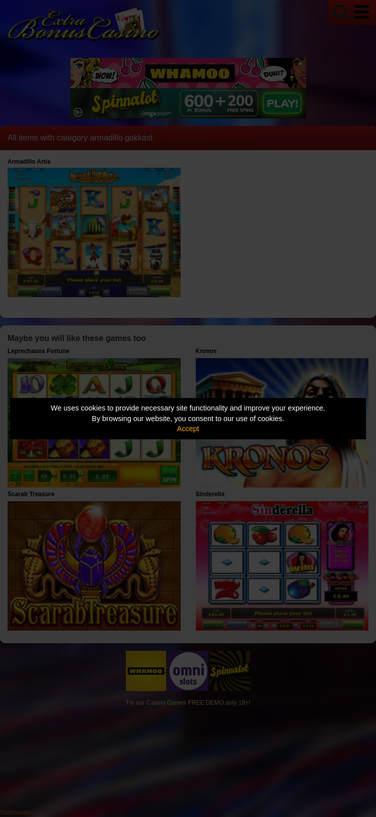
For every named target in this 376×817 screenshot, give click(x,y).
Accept (188, 429)
